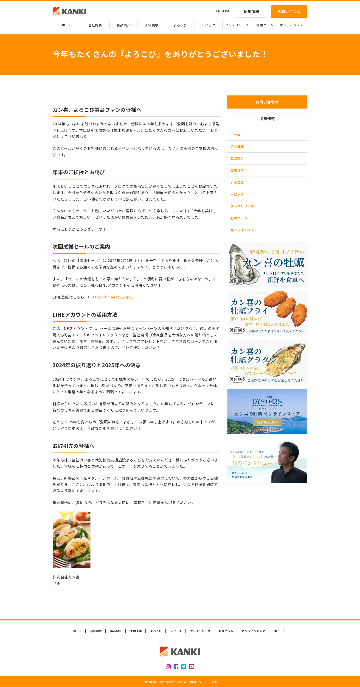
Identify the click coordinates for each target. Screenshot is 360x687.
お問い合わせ (289, 11)
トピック (208, 25)
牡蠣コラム (264, 25)
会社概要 (95, 25)
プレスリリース (237, 25)
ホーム (67, 25)
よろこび (180, 25)
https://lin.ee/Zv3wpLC (112, 297)
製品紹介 (123, 25)
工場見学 (152, 25)
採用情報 (251, 11)
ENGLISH (223, 10)
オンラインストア (293, 25)
